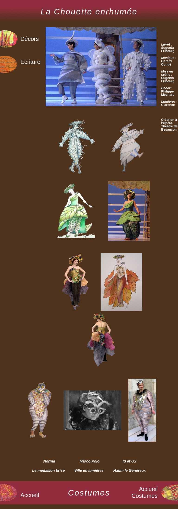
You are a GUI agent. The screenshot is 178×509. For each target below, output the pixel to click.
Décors (29, 39)
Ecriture (30, 62)
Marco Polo (89, 461)
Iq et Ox (129, 461)
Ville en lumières (89, 471)
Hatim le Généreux (129, 471)
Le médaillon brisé (48, 471)
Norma (49, 461)
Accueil (29, 495)
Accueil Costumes (144, 492)
